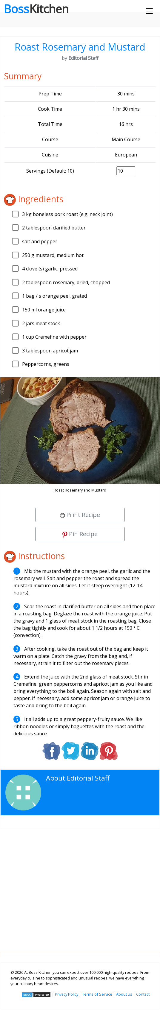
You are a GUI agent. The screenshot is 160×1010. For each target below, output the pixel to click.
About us (124, 994)
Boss (36, 8)
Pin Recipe (80, 534)
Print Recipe (80, 515)
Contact (143, 994)
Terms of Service (97, 994)
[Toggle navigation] (149, 11)
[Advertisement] (80, 886)
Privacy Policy (66, 994)
